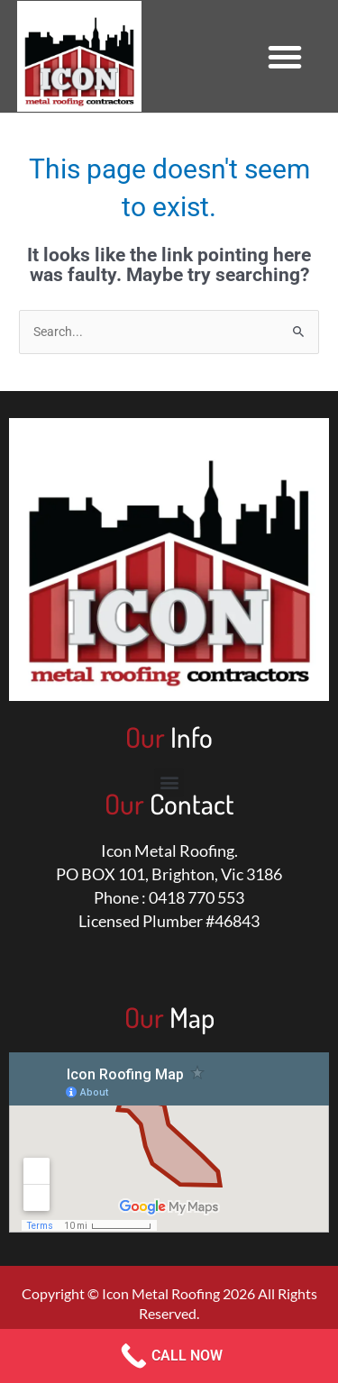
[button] (285, 57)
